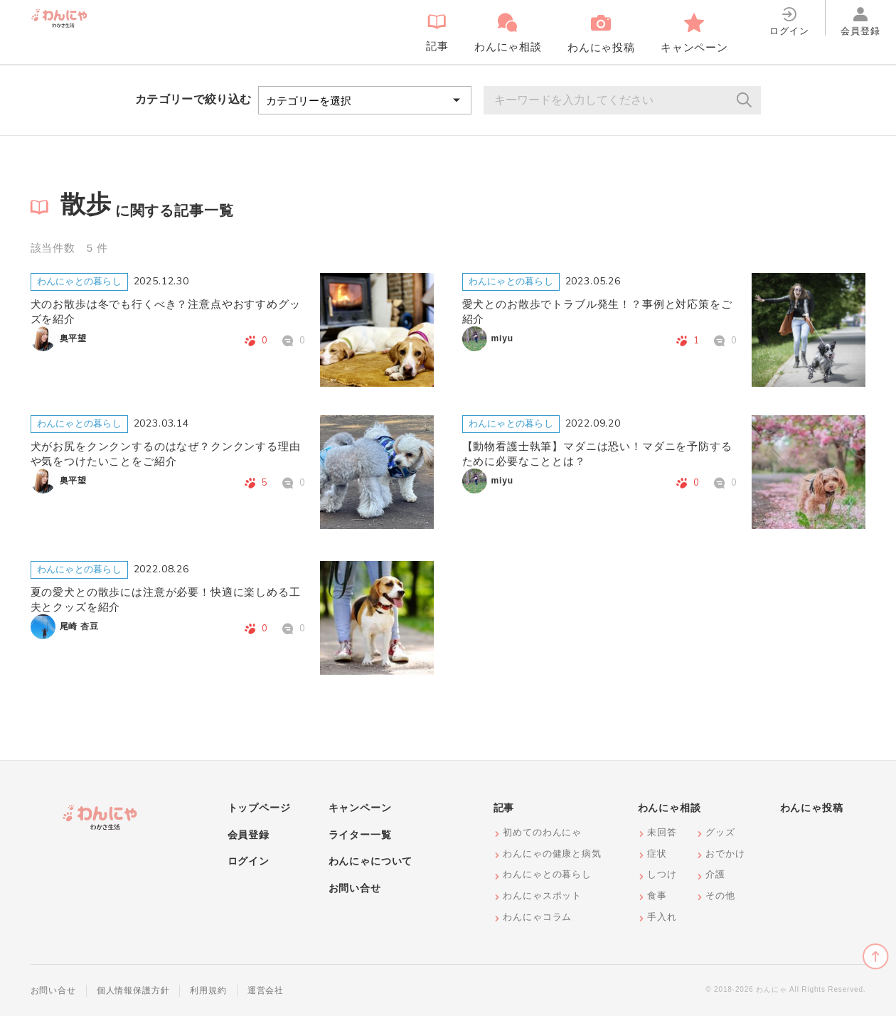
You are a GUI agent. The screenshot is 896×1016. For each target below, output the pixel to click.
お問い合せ (355, 888)
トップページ (259, 807)
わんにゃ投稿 (811, 807)
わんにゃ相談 (669, 807)
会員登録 (249, 834)
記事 (504, 807)
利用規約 (208, 990)
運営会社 (265, 990)
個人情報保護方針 (133, 990)
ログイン (249, 861)
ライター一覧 (360, 834)
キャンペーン (360, 807)
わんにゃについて (371, 861)
